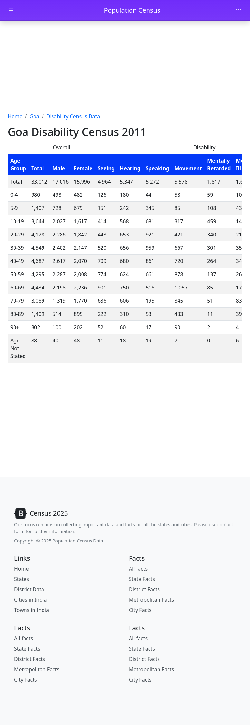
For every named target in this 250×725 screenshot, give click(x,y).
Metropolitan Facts (151, 599)
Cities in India (30, 599)
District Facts (144, 589)
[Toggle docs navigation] (11, 10)
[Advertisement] (125, 68)
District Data (29, 589)
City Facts (140, 610)
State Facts (142, 579)
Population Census (132, 10)
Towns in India (31, 610)
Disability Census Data (73, 116)
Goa (34, 116)
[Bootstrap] (41, 513)
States (21, 579)
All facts (138, 568)
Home (15, 116)
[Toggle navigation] (238, 10)
